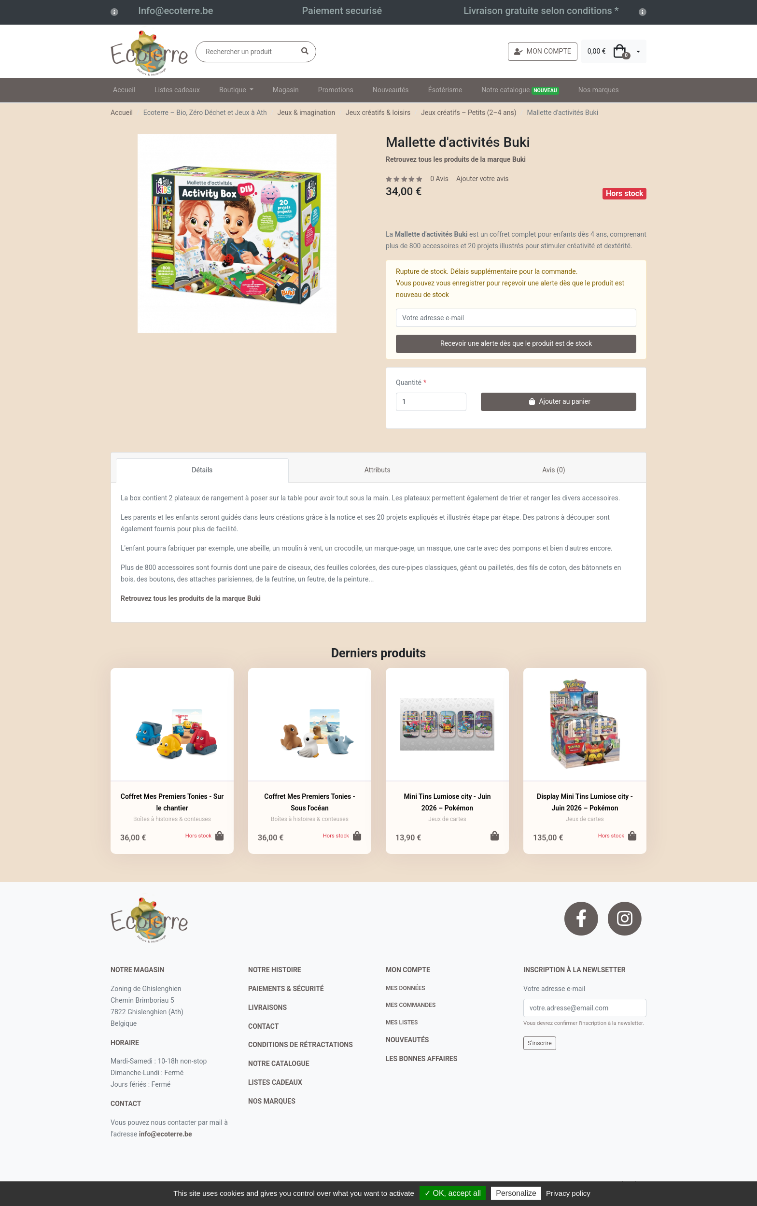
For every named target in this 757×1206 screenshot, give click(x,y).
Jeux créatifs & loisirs (378, 112)
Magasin (286, 90)
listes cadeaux (275, 1082)
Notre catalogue (520, 90)
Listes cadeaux (177, 90)
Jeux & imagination (306, 112)
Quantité (408, 382)
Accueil (124, 90)
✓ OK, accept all (452, 1193)
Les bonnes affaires (421, 1059)
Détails (202, 470)
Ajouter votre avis (482, 179)
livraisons (267, 1007)
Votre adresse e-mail (554, 989)
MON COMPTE (542, 51)
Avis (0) (553, 470)
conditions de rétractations (300, 1045)
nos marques (271, 1101)
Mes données (405, 988)
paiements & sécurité (286, 989)
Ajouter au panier (558, 401)
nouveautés (407, 1040)
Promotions (335, 90)
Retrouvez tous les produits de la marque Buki (456, 159)
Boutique (233, 90)
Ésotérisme (445, 90)
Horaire (125, 1043)
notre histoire (274, 970)
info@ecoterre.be (165, 1134)
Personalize (516, 1193)
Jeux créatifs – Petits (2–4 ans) (469, 112)
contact (126, 1103)
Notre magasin (137, 970)
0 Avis (439, 179)
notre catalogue (278, 1063)
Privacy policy (568, 1193)
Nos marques (598, 90)
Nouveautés (391, 90)
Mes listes (402, 1022)
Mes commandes (410, 1005)
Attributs (377, 470)
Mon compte (408, 970)
